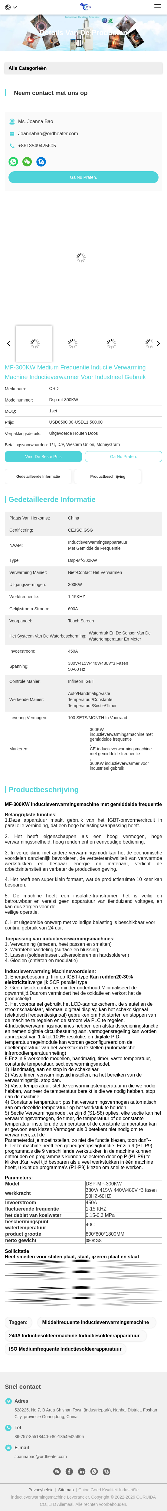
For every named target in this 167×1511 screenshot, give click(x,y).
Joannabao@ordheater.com (48, 133)
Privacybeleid (41, 1489)
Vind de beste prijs (43, 456)
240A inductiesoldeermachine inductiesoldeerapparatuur (74, 1335)
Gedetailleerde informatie (38, 476)
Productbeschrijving (107, 476)
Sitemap (66, 1489)
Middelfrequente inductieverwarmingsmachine (95, 1322)
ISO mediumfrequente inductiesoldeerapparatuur (65, 1349)
